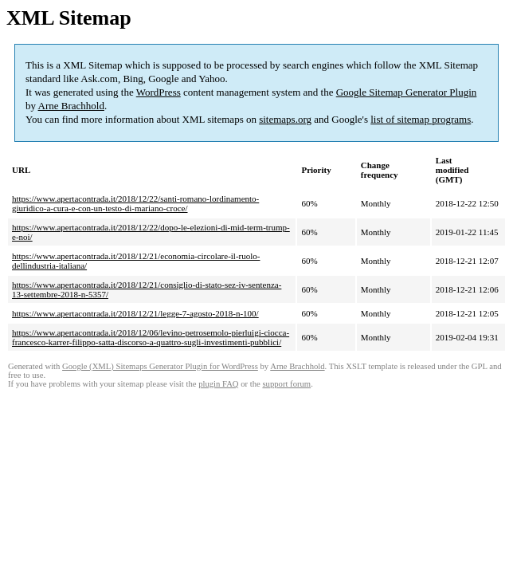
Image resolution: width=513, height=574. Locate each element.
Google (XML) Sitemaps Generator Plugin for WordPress (160, 366)
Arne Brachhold (71, 106)
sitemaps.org (285, 119)
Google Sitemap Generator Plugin (406, 92)
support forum (286, 383)
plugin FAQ (218, 383)
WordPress (158, 92)
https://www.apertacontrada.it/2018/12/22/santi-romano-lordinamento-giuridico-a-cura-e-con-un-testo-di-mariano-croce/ (135, 203)
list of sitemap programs (420, 119)
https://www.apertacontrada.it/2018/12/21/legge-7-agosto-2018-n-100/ (135, 313)
